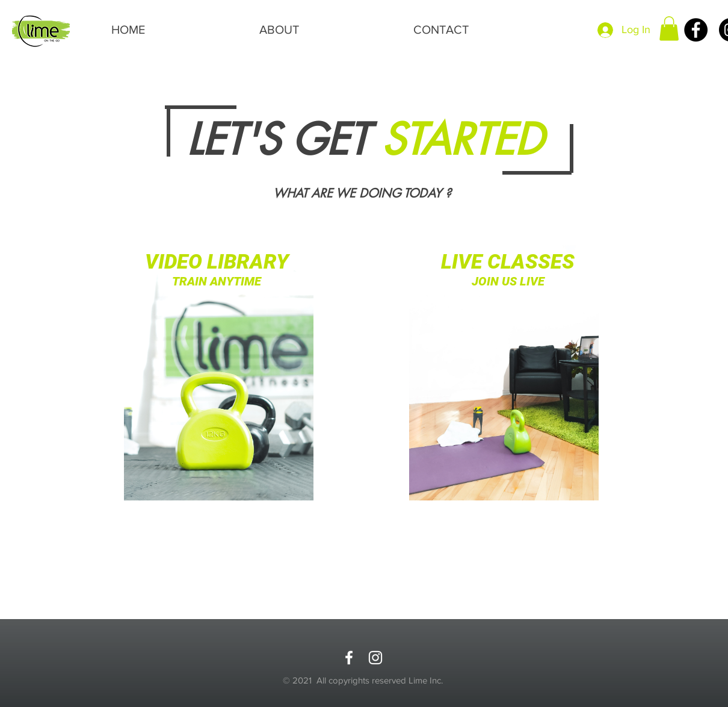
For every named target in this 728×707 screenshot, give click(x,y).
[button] (669, 28)
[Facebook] (696, 30)
